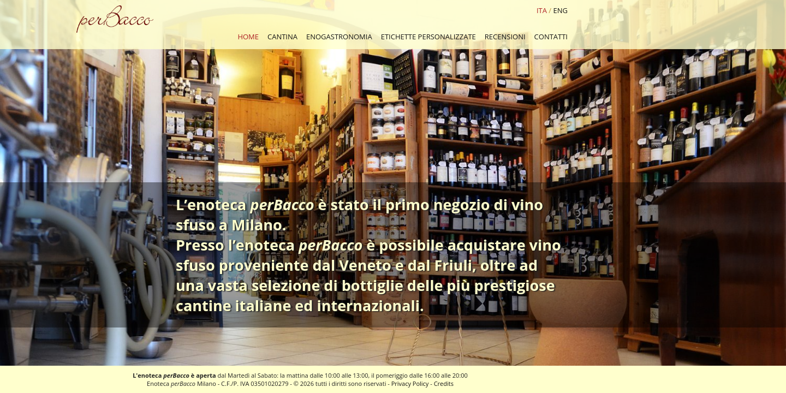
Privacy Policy (410, 383)
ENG (560, 10)
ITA (542, 10)
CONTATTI (551, 36)
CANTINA (282, 36)
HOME (248, 36)
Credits (444, 383)
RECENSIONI (505, 36)
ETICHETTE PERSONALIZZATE (428, 36)
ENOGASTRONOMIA (339, 36)
